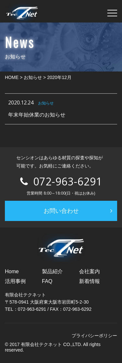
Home (12, 271)
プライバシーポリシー (94, 335)
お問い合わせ (61, 211)
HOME (12, 77)
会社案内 (89, 271)
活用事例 (15, 281)
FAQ (47, 281)
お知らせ (33, 77)
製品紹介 (52, 271)
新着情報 (89, 281)
